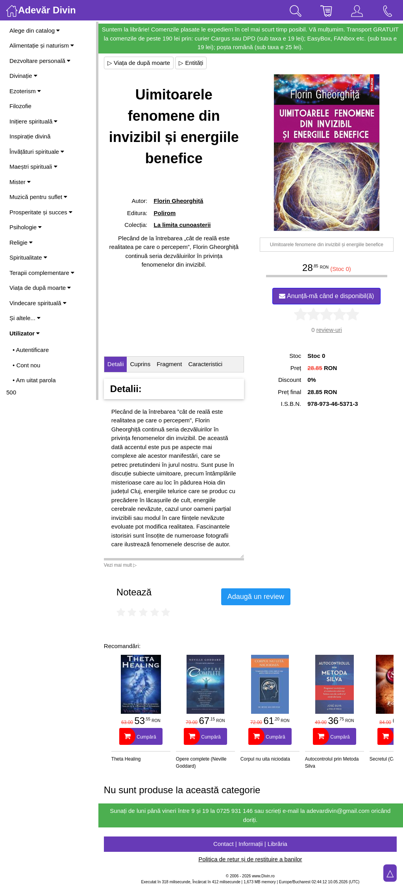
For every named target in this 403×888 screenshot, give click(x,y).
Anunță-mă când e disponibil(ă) (326, 296)
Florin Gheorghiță (179, 200)
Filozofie (20, 106)
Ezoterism (25, 91)
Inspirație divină (29, 136)
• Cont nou (26, 365)
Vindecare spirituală (38, 303)
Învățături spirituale (36, 151)
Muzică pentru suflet (38, 196)
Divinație (23, 75)
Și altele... (25, 318)
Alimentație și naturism (41, 45)
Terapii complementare (41, 272)
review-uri (329, 329)
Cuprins (141, 364)
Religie (21, 242)
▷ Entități (192, 62)
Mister (20, 182)
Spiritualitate (28, 257)
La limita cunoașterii (182, 224)
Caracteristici (206, 364)
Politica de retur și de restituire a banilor (250, 859)
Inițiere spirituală (33, 121)
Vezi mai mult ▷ (121, 565)
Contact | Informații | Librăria (251, 843)
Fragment (170, 364)
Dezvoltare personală (39, 60)
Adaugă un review (256, 597)
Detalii (116, 364)
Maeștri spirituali (33, 166)
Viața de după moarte (40, 287)
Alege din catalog (34, 30)
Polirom (165, 213)
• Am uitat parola (34, 380)
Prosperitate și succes (40, 212)
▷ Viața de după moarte (139, 62)
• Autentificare (31, 349)
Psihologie (25, 227)
